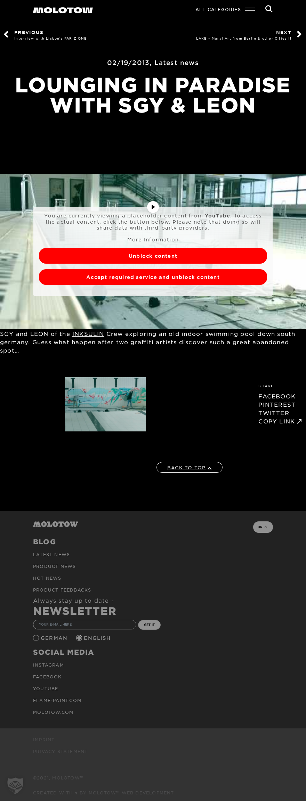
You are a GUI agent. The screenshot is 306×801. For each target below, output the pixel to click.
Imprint (44, 739)
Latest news (176, 62)
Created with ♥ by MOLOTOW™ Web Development (103, 792)
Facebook (47, 676)
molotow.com (53, 712)
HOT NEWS (47, 578)
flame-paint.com (57, 700)
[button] (15, 785)
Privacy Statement (60, 751)
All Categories (218, 9)
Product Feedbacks (62, 590)
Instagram (48, 665)
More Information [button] (153, 239)
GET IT (149, 624)
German (55, 638)
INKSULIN (88, 333)
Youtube (45, 688)
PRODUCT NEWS (54, 566)
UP (262, 527)
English (98, 638)
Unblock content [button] (153, 256)
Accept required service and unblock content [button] (153, 277)
